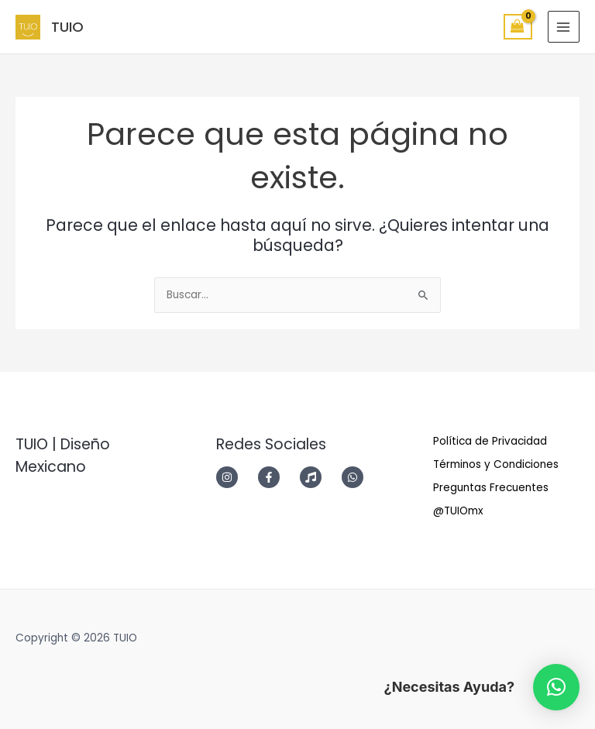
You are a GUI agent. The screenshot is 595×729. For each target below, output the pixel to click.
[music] (319, 477)
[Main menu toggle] (564, 27)
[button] (556, 687)
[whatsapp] (357, 477)
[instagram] (235, 477)
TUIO (67, 26)
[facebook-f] (277, 477)
